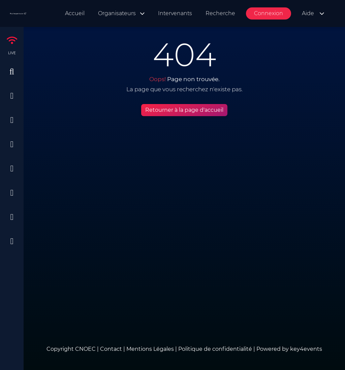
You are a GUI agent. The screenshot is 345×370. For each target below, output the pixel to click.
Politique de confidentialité (215, 349)
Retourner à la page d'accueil (184, 110)
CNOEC (85, 349)
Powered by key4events (289, 349)
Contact (111, 349)
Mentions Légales (150, 349)
